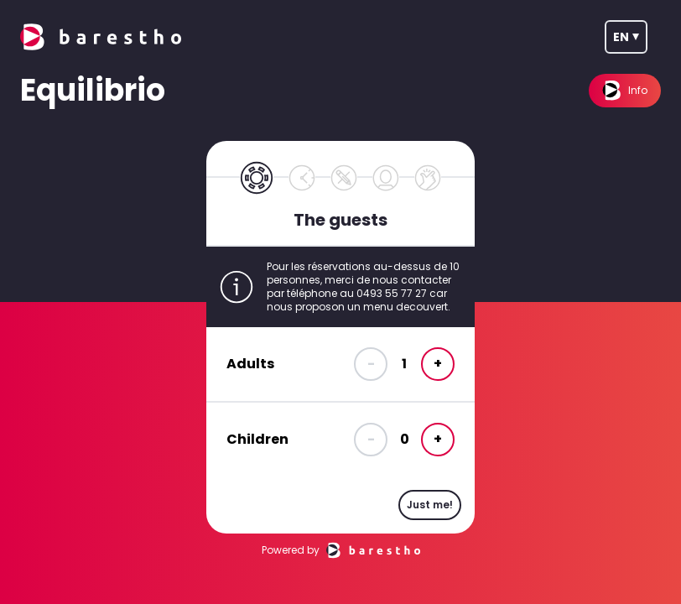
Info (624, 91)
